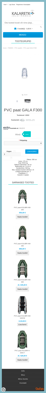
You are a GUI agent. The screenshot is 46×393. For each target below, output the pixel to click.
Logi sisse (12, 4)
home (5, 48)
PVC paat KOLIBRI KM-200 (22, 209)
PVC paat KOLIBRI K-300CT (22, 352)
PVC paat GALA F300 (30, 48)
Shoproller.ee (40, 389)
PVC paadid (18, 48)
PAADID (10, 48)
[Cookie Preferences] (3, 389)
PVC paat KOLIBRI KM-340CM (22, 317)
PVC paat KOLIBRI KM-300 (22, 281)
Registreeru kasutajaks (23, 4)
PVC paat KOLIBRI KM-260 (22, 245)
